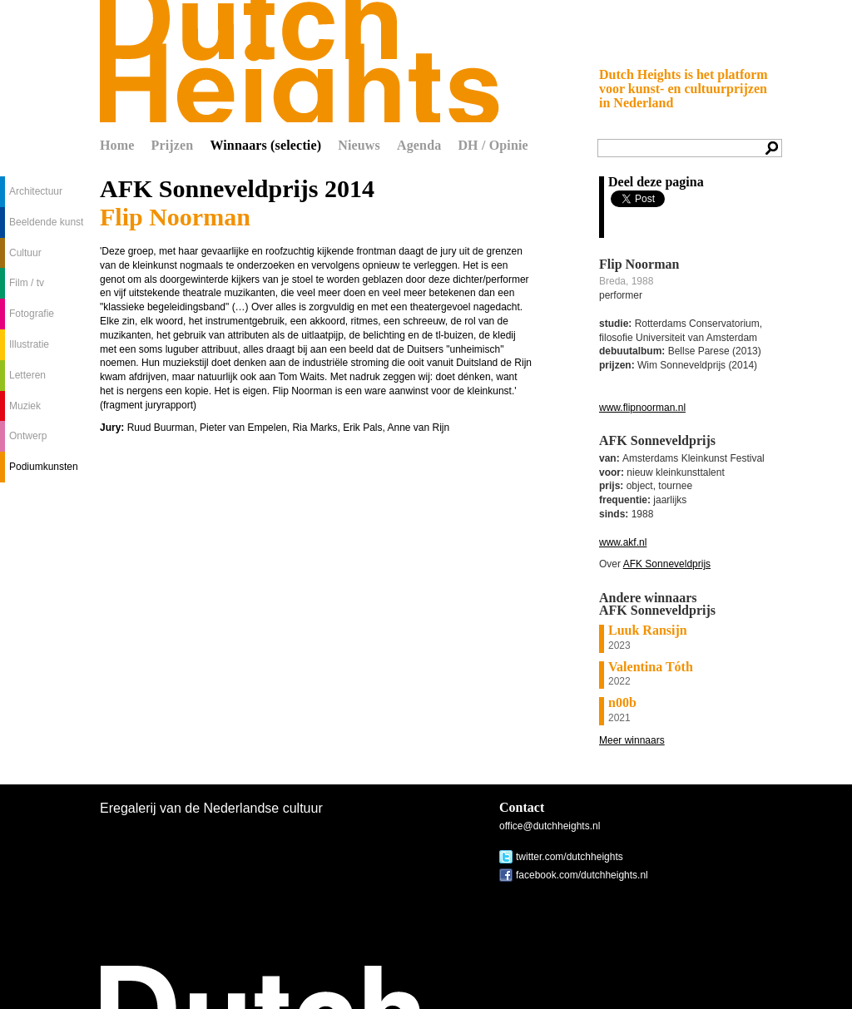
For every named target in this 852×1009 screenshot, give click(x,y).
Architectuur (35, 191)
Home (117, 145)
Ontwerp (28, 436)
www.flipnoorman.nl (642, 407)
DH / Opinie (493, 145)
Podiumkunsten (43, 466)
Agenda (419, 145)
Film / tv (26, 283)
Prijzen (172, 145)
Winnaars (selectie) (265, 145)
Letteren (27, 375)
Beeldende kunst (46, 222)
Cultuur (25, 253)
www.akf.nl (622, 542)
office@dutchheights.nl (549, 826)
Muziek (25, 406)
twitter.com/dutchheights (569, 857)
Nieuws (359, 145)
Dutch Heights (299, 61)
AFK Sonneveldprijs (667, 564)
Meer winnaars (632, 740)
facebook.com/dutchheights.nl (582, 875)
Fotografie (31, 313)
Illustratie (29, 344)
